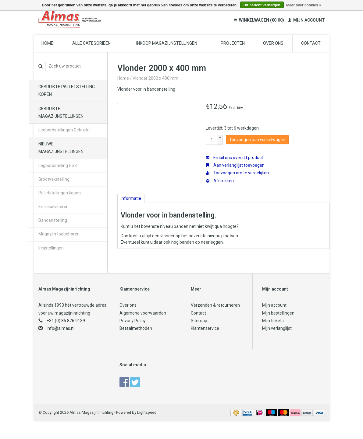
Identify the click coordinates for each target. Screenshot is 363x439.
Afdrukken (220, 180)
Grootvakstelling (53, 179)
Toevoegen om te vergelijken (237, 172)
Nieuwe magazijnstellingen (61, 147)
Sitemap (199, 320)
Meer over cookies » (303, 5)
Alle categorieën (91, 43)
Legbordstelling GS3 (57, 165)
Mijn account (306, 20)
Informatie (131, 198)
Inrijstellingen (51, 248)
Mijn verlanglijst (277, 328)
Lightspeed (146, 412)
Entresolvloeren (53, 206)
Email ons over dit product (234, 157)
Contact (311, 43)
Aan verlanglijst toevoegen (235, 165)
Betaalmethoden (135, 328)
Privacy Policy (132, 320)
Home (47, 43)
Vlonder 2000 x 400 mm (155, 78)
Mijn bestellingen (278, 313)
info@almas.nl (60, 328)
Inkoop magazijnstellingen (166, 43)
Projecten (233, 43)
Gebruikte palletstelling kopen (66, 90)
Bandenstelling (52, 220)
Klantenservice (205, 328)
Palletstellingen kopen (59, 192)
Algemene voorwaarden (142, 313)
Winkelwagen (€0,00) (259, 20)
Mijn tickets (273, 320)
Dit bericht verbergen (262, 5)
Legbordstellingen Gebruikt (64, 129)
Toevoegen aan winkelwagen (257, 139)
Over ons (273, 43)
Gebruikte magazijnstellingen (61, 112)
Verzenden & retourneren (215, 305)
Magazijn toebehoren (59, 234)
